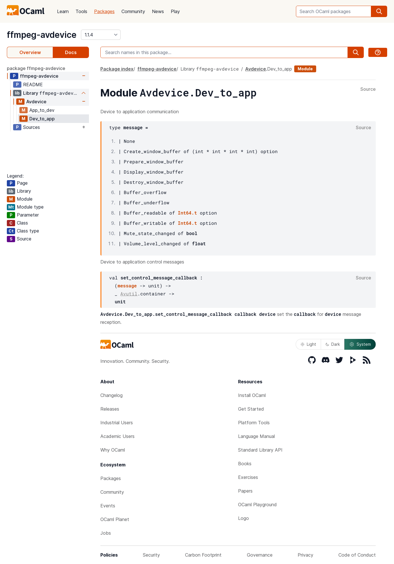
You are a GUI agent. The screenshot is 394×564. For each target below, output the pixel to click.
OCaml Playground (257, 504)
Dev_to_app (42, 119)
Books (244, 463)
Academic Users (117, 436)
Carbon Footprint (203, 555)
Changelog (111, 395)
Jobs (105, 533)
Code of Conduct (357, 555)
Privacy (305, 555)
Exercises (248, 477)
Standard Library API (260, 450)
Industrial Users (116, 422)
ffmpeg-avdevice (41, 35)
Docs (71, 52)
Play (175, 11)
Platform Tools (254, 422)
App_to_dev (41, 110)
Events (107, 506)
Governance (260, 555)
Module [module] (305, 68)
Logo (243, 518)
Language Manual (256, 436)
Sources (31, 127)
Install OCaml (252, 395)
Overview (30, 52)
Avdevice (36, 101)
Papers (245, 491)
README (33, 84)
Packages (104, 11)
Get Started (251, 409)
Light (308, 344)
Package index (116, 69)
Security (151, 555)
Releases (109, 409)
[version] (101, 35)
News (158, 11)
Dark (333, 344)
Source (368, 89)
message (127, 286)
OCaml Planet (114, 519)
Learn (63, 11)
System (360, 344)
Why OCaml (112, 450)
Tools (81, 11)
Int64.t (187, 213)
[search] (379, 11)
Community (133, 11)
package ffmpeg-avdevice (36, 68)
